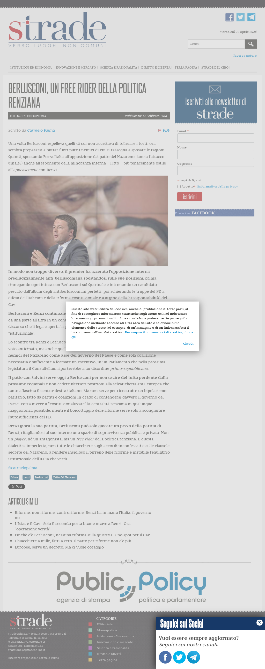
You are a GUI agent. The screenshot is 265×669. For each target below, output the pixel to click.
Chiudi (188, 343)
